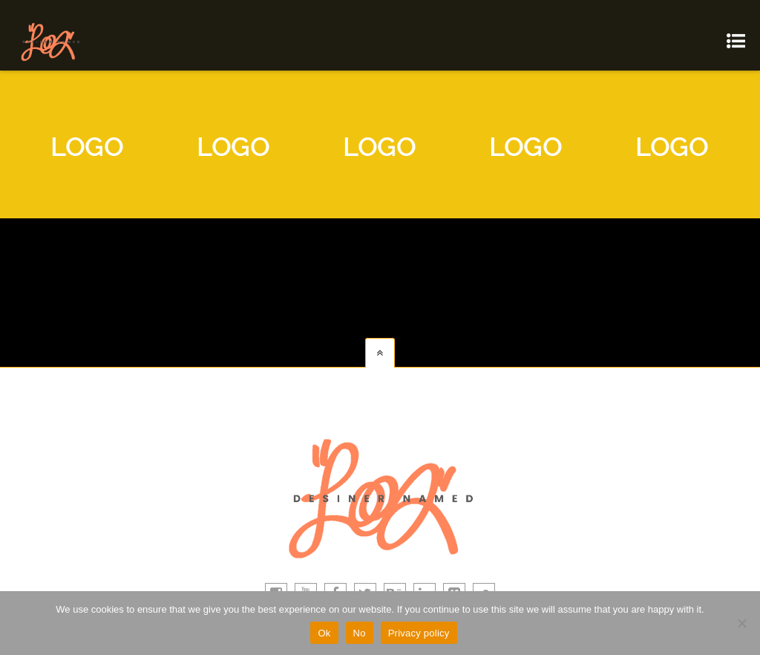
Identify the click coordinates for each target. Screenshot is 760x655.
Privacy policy (419, 633)
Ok (324, 633)
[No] (741, 623)
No (359, 633)
